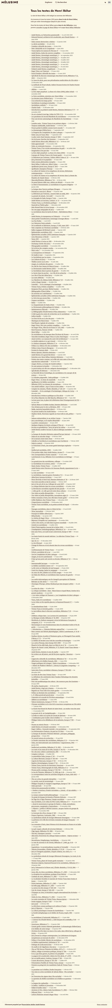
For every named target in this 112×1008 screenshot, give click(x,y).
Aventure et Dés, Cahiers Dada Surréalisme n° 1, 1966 (49, 990)
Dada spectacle (36, 786)
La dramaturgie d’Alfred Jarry (41, 130)
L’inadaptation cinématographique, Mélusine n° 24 (48, 529)
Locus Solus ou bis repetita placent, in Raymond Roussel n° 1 (51, 602)
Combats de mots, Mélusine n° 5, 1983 (44, 876)
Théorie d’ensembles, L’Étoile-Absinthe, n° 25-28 (47, 849)
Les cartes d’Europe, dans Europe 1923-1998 (46, 643)
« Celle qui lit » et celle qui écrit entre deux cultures (48, 491)
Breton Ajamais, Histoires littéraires (43, 352)
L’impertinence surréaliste (40, 502)
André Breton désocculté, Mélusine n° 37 (45, 141)
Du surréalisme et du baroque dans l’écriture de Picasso (50, 334)
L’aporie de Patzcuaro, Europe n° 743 (43, 761)
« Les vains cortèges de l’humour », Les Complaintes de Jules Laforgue (55, 595)
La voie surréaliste (37, 473)
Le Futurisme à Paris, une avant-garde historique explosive (51, 445)
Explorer (48, 2)
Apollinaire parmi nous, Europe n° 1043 (44, 166)
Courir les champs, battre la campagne (44, 570)
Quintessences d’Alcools (39, 309)
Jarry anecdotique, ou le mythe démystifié (45, 420)
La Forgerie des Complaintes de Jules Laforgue (47, 132)
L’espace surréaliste (37, 300)
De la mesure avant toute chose (41, 439)
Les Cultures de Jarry (38, 259)
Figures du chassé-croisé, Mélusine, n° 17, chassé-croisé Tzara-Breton (54, 647)
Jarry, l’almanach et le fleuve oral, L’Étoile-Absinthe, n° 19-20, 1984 (53, 867)
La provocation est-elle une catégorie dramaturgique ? (49, 368)
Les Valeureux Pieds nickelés (41, 223)
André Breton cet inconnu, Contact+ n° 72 (45, 200)
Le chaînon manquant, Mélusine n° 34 (44, 343)
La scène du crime (37, 588)
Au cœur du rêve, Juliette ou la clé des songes (46, 572)
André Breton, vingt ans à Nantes (42, 688)
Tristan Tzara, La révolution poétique (44, 203)
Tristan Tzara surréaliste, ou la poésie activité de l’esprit (50, 504)
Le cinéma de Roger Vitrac (40, 518)
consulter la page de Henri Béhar (47, 27)
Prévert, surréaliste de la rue (40, 552)
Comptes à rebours (37, 754)
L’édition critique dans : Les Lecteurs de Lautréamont (49, 616)
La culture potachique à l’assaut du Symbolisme (47, 910)
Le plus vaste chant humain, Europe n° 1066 (46, 137)
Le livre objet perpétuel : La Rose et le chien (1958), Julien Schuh (52, 92)
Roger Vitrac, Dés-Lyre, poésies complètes (45, 325)
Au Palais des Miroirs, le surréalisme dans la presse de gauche (52, 575)
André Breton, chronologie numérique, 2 (45, 64)
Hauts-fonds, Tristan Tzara (40, 466)
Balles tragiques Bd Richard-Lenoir (43, 230)
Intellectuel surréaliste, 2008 (41, 450)
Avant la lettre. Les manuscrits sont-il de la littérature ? (49, 339)
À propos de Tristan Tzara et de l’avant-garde (46, 155)
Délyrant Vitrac (36, 992)
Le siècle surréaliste (38, 44)
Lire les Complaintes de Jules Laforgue (44, 554)
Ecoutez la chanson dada (39, 350)
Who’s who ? (35, 250)
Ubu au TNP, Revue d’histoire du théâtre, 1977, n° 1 (48, 949)
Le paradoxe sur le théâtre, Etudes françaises (46, 970)
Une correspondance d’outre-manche (44, 455)
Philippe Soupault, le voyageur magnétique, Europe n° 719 (50, 783)
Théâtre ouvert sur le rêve (40, 262)
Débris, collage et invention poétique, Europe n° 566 (48, 951)
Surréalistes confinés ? (39, 105)
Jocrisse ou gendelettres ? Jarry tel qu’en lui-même (48, 427)
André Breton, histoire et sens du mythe (44, 652)
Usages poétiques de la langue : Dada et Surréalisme (48, 663)
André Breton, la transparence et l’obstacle (45, 216)
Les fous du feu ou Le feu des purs (42, 318)
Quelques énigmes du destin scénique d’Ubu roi (47, 425)
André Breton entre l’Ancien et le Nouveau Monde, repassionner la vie (54, 468)
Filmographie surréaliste (39, 246)
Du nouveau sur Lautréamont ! (41, 293)
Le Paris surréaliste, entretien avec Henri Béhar (47, 96)
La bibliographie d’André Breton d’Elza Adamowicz (48, 312)
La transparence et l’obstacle (41, 253)
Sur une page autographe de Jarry (42, 210)
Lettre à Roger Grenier (38, 282)
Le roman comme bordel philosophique (44, 795)
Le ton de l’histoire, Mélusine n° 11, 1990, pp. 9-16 (47, 772)
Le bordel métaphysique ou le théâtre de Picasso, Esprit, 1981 (51, 913)
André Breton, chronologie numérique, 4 (45, 60)
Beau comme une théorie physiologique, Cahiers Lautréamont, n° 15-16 (55, 631)
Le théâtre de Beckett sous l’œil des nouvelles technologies (51, 641)
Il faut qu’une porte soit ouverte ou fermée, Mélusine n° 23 (50, 559)
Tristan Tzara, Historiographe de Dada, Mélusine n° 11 (49, 768)
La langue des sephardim (39, 983)
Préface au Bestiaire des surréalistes (43, 693)
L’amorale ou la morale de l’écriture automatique (47, 697)
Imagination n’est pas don (40, 150)
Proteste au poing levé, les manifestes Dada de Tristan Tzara (51, 965)
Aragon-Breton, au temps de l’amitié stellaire (46, 364)
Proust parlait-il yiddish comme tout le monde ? (47, 128)
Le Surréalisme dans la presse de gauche (44, 271)
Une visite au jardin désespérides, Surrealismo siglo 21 (49, 495)
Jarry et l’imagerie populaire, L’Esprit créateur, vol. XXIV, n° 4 (51, 851)
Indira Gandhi (36, 316)
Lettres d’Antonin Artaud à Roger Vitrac (44, 994)
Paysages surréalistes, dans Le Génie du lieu (46, 509)
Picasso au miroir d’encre (39, 724)
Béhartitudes (35, 516)
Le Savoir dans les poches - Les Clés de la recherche (48, 273)
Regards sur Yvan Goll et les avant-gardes (45, 690)
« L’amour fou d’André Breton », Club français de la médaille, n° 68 (53, 920)
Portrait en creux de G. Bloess (41, 191)
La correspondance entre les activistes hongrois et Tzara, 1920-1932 (54, 774)
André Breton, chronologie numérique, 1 (44, 67)
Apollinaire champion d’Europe (42, 169)
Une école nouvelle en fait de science (43, 482)
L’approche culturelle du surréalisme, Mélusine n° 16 (48, 659)
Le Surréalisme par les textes (41, 257)
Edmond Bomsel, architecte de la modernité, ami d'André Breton (53, 37)
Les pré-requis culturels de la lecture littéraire (46, 829)
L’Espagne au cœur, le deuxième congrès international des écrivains (54, 892)
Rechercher (61, 2)
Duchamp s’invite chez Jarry (40, 244)
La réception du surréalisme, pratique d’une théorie (48, 874)
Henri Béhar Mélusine (73, 27)
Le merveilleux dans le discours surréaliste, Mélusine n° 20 (51, 611)
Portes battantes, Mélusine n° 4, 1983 (43, 883)
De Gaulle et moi (36, 255)
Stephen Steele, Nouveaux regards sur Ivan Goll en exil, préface (52, 414)
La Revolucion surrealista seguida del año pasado (47, 489)
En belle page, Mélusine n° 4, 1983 (42, 886)
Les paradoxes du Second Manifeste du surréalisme (48, 116)
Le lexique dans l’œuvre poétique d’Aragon (45, 189)
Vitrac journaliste (37, 511)
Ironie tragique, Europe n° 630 (41, 901)
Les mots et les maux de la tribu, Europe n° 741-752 (48, 749)
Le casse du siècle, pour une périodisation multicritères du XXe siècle (54, 80)
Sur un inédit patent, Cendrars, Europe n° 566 (46, 958)
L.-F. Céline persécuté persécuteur (42, 695)
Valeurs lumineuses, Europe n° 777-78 (44, 702)
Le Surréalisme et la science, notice (43, 464)
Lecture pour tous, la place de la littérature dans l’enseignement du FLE (55, 400)
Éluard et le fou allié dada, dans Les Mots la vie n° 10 (48, 645)
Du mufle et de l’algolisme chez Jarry (43, 947)
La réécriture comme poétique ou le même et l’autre (48, 906)
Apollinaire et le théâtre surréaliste (43, 382)
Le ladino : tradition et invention (42, 985)
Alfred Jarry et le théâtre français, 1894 (44, 661)
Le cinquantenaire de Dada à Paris (42, 305)
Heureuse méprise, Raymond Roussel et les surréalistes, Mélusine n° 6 (54, 863)
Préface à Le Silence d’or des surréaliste (44, 346)
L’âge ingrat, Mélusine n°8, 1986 (42, 831)
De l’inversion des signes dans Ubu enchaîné (46, 976)
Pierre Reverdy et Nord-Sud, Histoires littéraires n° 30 (49, 479)
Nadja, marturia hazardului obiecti (43, 409)
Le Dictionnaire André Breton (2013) (43, 269)
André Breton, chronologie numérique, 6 (45, 55)
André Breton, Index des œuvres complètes (45, 53)
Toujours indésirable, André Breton (43, 126)
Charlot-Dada (35, 107)
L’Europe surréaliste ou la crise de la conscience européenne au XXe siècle (56, 704)
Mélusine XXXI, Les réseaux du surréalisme (46, 384)
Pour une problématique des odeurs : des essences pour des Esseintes (54, 681)
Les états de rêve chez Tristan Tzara (43, 675)
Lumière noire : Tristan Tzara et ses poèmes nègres (48, 123)
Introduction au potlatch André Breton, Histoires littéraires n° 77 (53, 110)
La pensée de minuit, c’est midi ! (42, 196)
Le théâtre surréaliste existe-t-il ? (42, 566)
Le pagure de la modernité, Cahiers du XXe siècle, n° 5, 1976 (51, 956)
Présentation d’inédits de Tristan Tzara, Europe (47, 963)
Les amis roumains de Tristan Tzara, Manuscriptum (49, 899)
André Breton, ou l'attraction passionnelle (45, 35)
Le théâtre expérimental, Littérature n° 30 (45, 942)
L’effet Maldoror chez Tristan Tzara (43, 500)
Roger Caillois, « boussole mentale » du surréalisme (48, 729)
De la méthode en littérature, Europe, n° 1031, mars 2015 (50, 225)
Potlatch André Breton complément (43, 69)
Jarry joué (34, 904)
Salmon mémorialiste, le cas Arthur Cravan (45, 418)
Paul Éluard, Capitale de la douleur (42, 323)
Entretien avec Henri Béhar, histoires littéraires (47, 357)
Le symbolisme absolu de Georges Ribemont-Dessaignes (50, 818)
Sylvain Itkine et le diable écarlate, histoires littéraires (49, 405)
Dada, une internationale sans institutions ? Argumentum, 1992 (52, 743)
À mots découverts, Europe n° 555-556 (44, 960)
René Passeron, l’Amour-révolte (42, 330)
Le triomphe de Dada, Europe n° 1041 (43, 198)
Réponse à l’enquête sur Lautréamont (43, 520)
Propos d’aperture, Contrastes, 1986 (43, 815)
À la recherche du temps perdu (41, 101)
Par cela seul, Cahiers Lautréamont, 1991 (44, 752)
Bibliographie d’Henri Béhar (40, 291)
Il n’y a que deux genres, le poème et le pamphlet (47, 954)
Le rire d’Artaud (36, 543)
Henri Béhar (35, 332)
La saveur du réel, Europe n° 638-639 (43, 888)
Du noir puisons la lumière (40, 366)
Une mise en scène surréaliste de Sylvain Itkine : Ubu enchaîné (52, 972)
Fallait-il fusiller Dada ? (39, 988)
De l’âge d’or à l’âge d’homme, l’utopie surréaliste (47, 799)
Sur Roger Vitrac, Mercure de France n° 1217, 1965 (47, 327)
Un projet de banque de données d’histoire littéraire (48, 797)
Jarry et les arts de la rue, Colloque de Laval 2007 (47, 484)
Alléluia (34, 89)
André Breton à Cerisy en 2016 (41, 241)
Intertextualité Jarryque (39, 563)
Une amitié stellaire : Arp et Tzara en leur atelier (47, 386)
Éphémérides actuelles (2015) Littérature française (48, 234)
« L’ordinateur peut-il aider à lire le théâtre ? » (46, 718)
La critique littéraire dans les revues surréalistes (47, 486)
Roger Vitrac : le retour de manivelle (43, 380)
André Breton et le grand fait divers (43, 355)
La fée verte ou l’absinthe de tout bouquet (45, 568)
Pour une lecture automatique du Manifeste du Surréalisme (51, 119)
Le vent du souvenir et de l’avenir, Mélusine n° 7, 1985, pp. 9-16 (52, 842)
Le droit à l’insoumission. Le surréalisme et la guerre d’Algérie (52, 185)
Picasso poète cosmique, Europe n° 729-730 (45, 770)
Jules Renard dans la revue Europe (42, 207)
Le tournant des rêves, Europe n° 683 (43, 813)
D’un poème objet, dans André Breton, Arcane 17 (47, 452)
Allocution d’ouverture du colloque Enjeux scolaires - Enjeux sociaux (54, 836)
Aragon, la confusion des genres (42, 264)
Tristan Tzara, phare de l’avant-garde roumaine (47, 861)
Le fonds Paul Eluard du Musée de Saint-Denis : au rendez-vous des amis (55, 709)
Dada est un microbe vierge (40, 436)
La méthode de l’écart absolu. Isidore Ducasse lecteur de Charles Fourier (55, 85)
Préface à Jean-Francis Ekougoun (42, 348)
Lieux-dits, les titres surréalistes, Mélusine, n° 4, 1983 (49, 872)
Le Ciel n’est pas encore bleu (40, 298)
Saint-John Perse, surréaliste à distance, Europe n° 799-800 (51, 670)
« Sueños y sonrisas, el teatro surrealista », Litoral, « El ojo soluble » (54, 790)
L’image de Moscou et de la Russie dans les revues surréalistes (52, 545)
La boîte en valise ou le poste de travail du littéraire (48, 715)
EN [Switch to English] (109, 2)
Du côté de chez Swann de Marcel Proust (45, 266)
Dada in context (36, 443)
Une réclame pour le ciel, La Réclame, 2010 (45, 407)
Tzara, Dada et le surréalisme (41, 600)
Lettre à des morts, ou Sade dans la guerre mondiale (48, 523)
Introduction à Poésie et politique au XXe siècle (47, 396)
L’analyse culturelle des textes (41, 46)
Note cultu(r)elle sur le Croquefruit (43, 48)
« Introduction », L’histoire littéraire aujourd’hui (47, 629)
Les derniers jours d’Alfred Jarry (42, 98)
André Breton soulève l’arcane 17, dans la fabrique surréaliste (51, 430)
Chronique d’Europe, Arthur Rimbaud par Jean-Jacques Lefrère (52, 584)
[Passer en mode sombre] (105, 2)
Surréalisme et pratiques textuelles (43, 103)
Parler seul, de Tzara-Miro (40, 135)
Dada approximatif (37, 144)
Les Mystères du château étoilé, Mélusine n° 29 (47, 280)
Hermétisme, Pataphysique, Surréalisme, (45, 840)
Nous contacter (102, 1004)
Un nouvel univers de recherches (42, 738)
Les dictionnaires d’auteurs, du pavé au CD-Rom (47, 731)
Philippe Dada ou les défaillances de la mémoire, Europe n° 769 (52, 720)
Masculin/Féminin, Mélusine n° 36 (43, 180)
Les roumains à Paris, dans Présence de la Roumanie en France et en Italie (56, 824)
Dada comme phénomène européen (43, 162)
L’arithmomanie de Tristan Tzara (42, 550)
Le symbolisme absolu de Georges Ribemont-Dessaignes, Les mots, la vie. (56, 856)
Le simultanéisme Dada (39, 606)
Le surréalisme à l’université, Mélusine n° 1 (45, 917)
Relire (33, 303)
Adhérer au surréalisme (39, 700)
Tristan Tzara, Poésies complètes (42, 287)
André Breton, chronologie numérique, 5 (45, 58)
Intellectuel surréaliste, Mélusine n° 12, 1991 (46, 747)
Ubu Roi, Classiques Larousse (41, 833)
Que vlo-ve (35, 541)
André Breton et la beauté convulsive (43, 727)
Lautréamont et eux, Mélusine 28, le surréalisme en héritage (51, 457)
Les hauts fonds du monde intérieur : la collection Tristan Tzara (52, 536)
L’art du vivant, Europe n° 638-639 (42, 890)
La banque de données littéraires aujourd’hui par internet (50, 434)
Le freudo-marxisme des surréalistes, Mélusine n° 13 (49, 740)
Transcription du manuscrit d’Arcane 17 (44, 51)
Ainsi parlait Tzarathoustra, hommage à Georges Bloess (50, 219)
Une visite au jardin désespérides (42, 493)
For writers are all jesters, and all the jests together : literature (52, 654)
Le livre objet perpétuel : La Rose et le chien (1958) (48, 153)
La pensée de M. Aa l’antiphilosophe (43, 713)
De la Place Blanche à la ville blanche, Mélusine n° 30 (49, 398)
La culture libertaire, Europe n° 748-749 (44, 759)
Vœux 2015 (35, 239)
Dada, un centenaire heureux (41, 146)
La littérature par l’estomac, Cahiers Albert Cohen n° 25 (49, 157)
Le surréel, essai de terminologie (42, 781)
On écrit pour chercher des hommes (43, 139)
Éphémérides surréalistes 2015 (41, 232)
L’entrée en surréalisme (39, 525)
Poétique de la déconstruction (41, 945)
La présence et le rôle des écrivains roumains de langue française (53, 820)
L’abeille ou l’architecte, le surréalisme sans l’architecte (49, 441)
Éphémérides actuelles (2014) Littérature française (48, 296)
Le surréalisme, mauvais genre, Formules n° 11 (46, 475)
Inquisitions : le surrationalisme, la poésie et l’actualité (49, 847)
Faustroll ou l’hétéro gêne (40, 205)
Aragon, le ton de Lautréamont (41, 557)
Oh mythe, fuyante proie (39, 686)
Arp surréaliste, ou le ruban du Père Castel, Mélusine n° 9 (50, 802)
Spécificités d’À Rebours (39, 371)
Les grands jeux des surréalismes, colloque (45, 461)
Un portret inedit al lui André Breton (43, 411)
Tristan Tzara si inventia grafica (42, 609)
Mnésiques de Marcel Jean (40, 321)
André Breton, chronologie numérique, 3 (45, 62)
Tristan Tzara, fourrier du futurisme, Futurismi (47, 765)
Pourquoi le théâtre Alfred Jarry (42, 514)
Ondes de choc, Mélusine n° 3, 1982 (43, 897)
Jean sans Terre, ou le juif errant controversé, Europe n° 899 (51, 532)
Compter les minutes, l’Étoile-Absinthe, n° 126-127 (48, 389)
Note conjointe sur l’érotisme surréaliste (44, 228)
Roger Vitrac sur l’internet (40, 71)
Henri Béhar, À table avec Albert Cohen (44, 164)
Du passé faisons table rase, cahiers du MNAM (46, 182)
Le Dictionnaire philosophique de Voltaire (45, 307)
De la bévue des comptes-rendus (42, 248)
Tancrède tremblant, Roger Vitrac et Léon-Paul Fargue (49, 337)
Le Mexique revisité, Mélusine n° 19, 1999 (45, 618)
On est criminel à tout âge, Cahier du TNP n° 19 (47, 114)
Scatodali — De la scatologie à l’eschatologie (46, 284)
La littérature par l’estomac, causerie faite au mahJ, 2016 (50, 194)
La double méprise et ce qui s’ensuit (43, 341)
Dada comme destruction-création (43, 42)
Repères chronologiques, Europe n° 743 (44, 763)
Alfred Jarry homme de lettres (41, 477)
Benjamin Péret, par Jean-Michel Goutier (45, 289)
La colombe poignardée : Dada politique (44, 377)
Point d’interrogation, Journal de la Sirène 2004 (47, 527)
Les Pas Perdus (36, 221)
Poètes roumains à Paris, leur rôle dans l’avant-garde (49, 498)
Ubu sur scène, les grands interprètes (43, 779)
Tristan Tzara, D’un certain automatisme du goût (48, 148)
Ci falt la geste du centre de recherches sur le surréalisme (50, 314)
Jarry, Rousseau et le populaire (41, 160)
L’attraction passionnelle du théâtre (43, 788)
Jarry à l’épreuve (36, 908)
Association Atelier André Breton (33, 1004)
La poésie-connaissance (39, 423)
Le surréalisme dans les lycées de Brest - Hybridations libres (51, 212)
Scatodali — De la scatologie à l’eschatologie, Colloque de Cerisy (52, 391)
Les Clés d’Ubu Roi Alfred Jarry (41, 275)
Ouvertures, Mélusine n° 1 (40, 924)
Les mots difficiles (37, 278)
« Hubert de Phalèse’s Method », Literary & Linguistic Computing (53, 665)
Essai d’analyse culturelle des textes (43, 73)
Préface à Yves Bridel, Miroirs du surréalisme (46, 940)
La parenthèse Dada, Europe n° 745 (43, 756)
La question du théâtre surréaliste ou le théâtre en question (51, 979)
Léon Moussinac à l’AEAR (39, 237)
